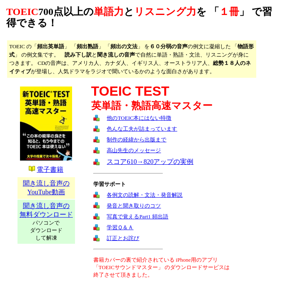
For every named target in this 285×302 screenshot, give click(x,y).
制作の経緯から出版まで (136, 139)
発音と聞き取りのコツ (134, 206)
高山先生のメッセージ (134, 150)
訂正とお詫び (123, 238)
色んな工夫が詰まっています (142, 129)
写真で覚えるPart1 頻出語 (137, 216)
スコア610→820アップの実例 (150, 161)
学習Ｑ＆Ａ (120, 227)
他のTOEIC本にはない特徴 (139, 118)
